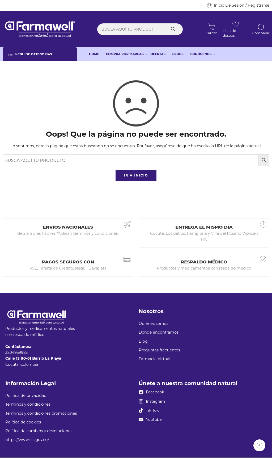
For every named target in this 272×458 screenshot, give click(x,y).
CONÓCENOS (200, 54)
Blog (143, 341)
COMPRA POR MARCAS (125, 54)
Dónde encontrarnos (158, 332)
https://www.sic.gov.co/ (27, 439)
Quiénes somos (153, 323)
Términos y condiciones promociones (41, 413)
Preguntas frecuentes (159, 350)
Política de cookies (23, 422)
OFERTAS (157, 54)
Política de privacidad (25, 395)
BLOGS (178, 54)
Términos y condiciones (27, 404)
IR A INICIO (136, 175)
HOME (94, 54)
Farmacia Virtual (154, 358)
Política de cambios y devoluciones (39, 430)
